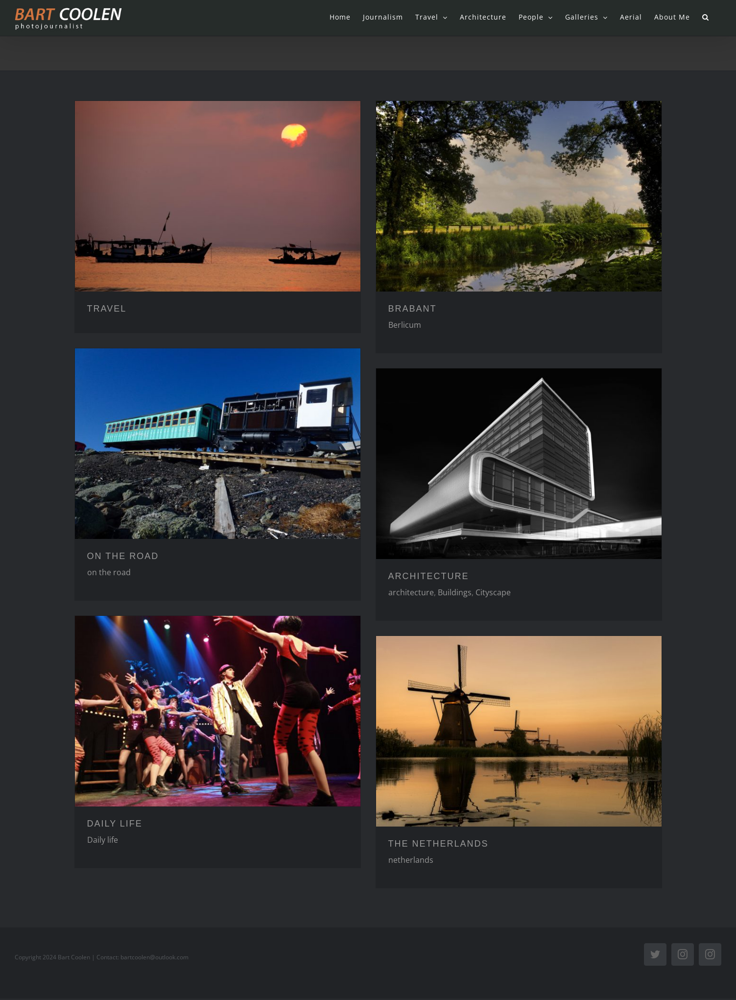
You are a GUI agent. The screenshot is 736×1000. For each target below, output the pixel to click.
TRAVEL (107, 309)
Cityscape (493, 592)
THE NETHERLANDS (438, 844)
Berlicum (404, 324)
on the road (109, 572)
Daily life (102, 839)
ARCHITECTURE (428, 576)
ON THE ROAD (123, 556)
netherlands (410, 859)
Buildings (455, 592)
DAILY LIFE (114, 824)
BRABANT (412, 309)
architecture (411, 592)
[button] (705, 17)
